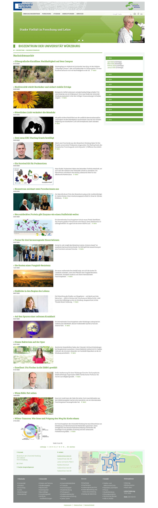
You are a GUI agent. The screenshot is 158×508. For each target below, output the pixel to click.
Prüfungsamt (64, 492)
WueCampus (86, 485)
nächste (72, 447)
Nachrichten (43, 488)
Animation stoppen (137, 41)
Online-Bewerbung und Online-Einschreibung (89, 491)
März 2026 (110, 64)
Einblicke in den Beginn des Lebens (32, 291)
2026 (110, 58)
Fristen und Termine (46, 483)
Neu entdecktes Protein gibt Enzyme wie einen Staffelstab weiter (47, 214)
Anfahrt (61, 452)
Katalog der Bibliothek (88, 494)
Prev (17, 27)
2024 (110, 79)
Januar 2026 (111, 67)
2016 (110, 120)
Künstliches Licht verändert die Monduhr (35, 112)
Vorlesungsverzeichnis (89, 488)
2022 (110, 89)
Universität (21, 483)
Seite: (126, 497)
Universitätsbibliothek (67, 483)
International (21, 494)
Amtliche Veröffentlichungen (45, 497)
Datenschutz (78, 505)
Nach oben (128, 488)
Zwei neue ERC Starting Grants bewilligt (34, 138)
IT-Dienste (64, 486)
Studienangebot (44, 486)
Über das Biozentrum (31, 14)
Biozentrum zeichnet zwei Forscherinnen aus (37, 189)
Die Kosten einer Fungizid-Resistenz (32, 265)
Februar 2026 (111, 65)
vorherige (43, 447)
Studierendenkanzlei (67, 494)
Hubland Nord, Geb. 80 (64, 459)
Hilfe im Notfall (108, 499)
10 (63, 447)
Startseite (21, 479)
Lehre (19, 490)
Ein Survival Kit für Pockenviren (31, 163)
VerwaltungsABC (45, 494)
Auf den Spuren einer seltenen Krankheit (35, 316)
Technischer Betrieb (110, 496)
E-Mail (21, 463)
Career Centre (65, 499)
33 (68, 447)
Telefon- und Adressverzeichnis (109, 484)
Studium (56, 14)
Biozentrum (20, 50)
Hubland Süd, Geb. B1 (64, 456)
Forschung (46, 14)
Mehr (94, 70)
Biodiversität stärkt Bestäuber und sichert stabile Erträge (43, 87)
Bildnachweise (129, 485)
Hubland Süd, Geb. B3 (64, 471)
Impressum (67, 505)
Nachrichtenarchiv (33, 50)
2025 (110, 74)
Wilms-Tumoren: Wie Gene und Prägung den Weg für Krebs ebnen (47, 418)
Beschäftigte (43, 492)
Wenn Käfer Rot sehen (26, 393)
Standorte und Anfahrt (110, 488)
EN (141, 14)
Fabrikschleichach (63, 465)
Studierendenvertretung (68, 496)
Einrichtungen (68, 14)
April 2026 (110, 62)
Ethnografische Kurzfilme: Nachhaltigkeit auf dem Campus (44, 61)
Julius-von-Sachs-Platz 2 (65, 462)
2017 (110, 114)
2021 (110, 94)
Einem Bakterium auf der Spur (30, 342)
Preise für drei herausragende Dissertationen (37, 240)
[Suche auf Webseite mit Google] (122, 14)
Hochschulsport (65, 488)
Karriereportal (43, 490)
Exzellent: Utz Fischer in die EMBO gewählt (36, 367)
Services (79, 14)
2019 (110, 104)
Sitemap (127, 483)
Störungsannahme (109, 494)
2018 (110, 109)
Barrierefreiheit (89, 505)
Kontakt (20, 452)
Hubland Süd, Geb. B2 (64, 468)
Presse (105, 490)
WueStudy (85, 483)
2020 (110, 99)
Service (63, 479)
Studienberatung (66, 490)
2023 (110, 84)
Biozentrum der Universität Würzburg (49, 46)
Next (140, 27)
